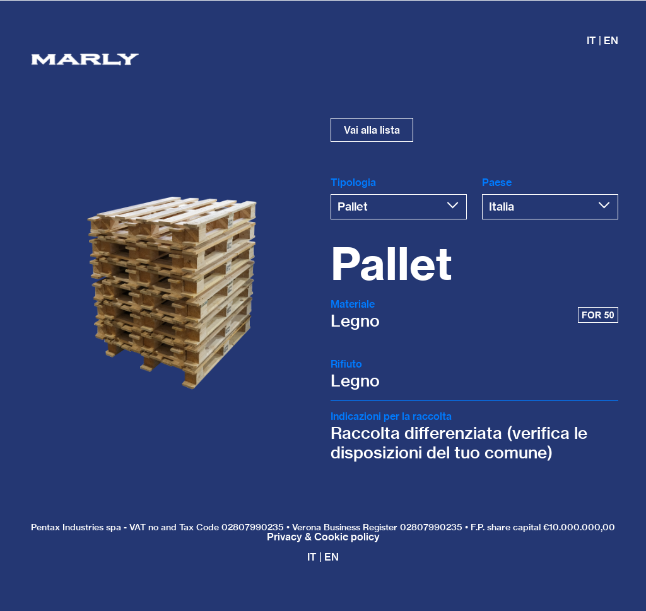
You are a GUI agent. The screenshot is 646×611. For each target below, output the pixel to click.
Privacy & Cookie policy (323, 536)
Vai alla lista (372, 130)
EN (611, 40)
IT (312, 556)
